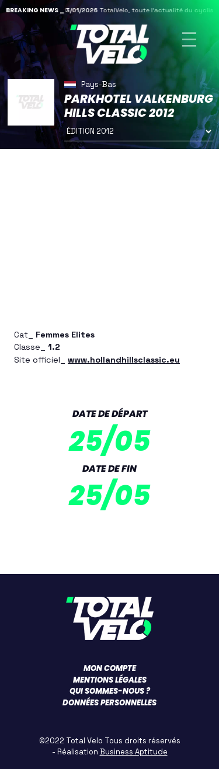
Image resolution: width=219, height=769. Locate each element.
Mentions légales (110, 680)
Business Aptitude (134, 752)
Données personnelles (109, 702)
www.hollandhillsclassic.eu (124, 359)
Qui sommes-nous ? (109, 691)
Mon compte (110, 668)
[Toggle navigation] (189, 39)
